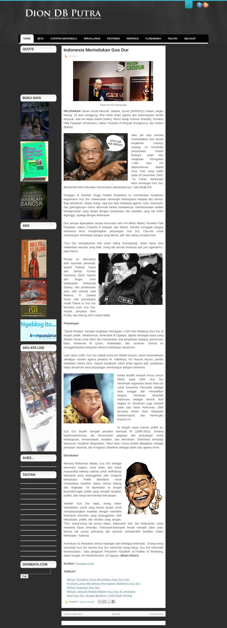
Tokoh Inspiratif (86, 601)
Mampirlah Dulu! (29, 464)
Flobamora (153, 38)
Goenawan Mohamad (31, 496)
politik (172, 38)
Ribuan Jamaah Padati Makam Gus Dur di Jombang (101, 591)
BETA (40, 38)
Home (27, 38)
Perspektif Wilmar (29, 538)
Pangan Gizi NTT (29, 533)
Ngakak (24, 522)
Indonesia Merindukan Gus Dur (96, 50)
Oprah (23, 528)
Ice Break (25, 501)
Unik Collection (28, 554)
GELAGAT (190, 38)
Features (113, 38)
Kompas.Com (85, 563)
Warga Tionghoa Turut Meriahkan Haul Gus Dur (98, 579)
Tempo (24, 548)
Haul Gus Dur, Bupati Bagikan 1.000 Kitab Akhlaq (99, 595)
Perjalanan (92, 38)
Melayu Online (28, 517)
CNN (23, 486)
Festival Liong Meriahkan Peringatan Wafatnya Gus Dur (104, 583)
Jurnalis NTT (27, 507)
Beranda (116, 614)
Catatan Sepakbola (64, 38)
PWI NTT (25, 543)
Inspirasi (133, 38)
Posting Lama (156, 614)
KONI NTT (26, 512)
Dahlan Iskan (27, 491)
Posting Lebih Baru (73, 614)
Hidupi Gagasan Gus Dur (83, 587)
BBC (22, 481)
